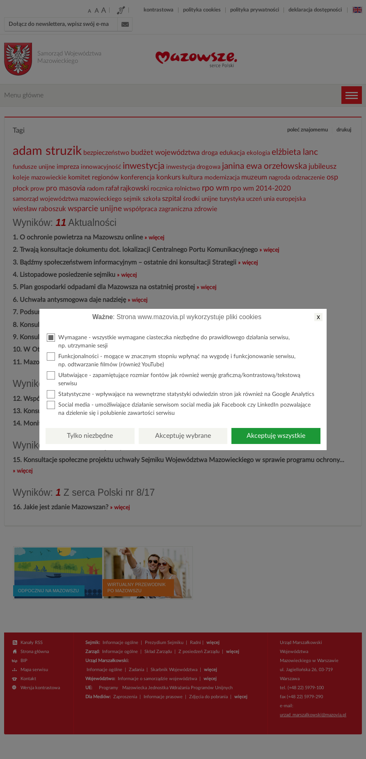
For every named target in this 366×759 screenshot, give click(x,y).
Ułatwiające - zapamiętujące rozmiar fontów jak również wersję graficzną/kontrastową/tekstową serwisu (173, 378)
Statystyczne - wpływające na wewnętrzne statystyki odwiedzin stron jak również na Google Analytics (180, 394)
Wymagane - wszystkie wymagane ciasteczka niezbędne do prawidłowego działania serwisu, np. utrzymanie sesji (168, 341)
